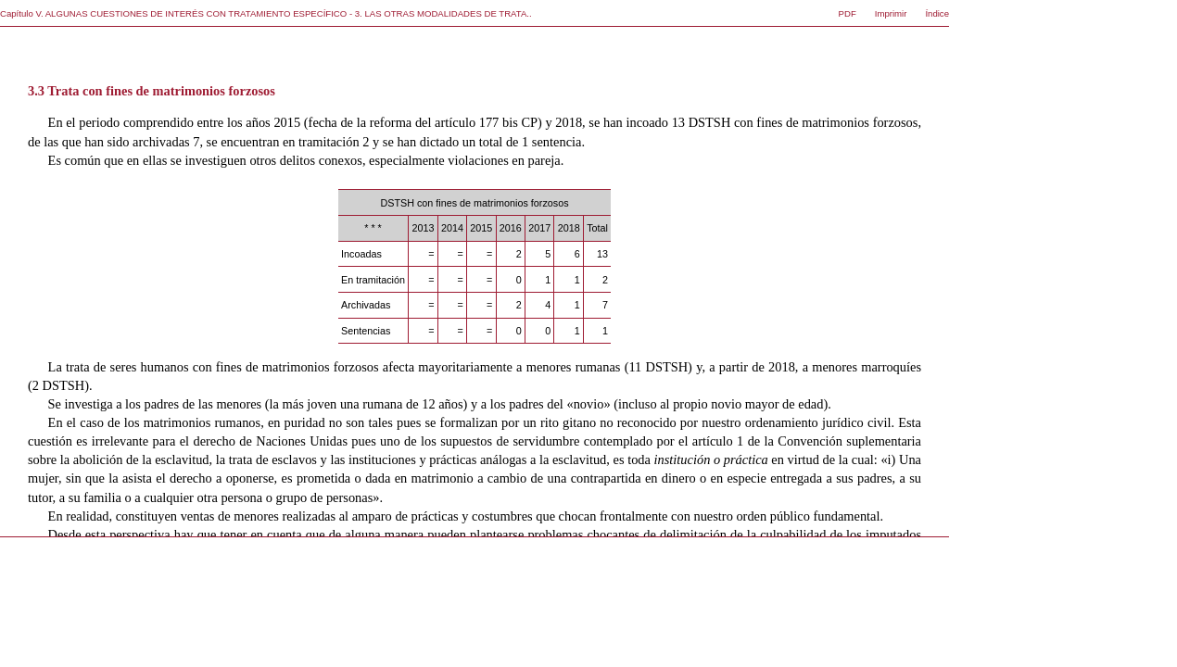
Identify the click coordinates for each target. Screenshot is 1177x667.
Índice (937, 13)
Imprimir (891, 13)
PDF (847, 13)
